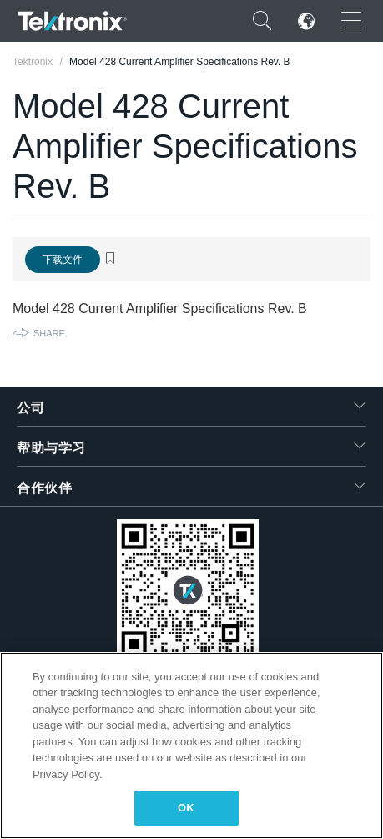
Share (49, 333)
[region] (191, 745)
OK (186, 807)
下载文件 (63, 259)
